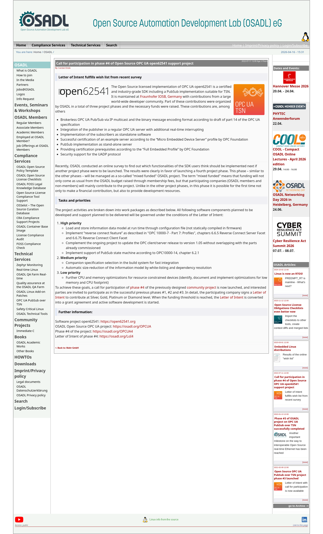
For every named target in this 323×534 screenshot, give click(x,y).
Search (21, 401)
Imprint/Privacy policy (262, 45)
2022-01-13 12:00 (281, 414)
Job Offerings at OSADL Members (32, 148)
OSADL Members (30, 117)
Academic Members (30, 132)
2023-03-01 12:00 (281, 342)
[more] (305, 295)
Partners (22, 85)
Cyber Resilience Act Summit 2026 (289, 241)
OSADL (48, 52)
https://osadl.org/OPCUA (132, 326)
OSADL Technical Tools (32, 314)
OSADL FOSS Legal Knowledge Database (31, 186)
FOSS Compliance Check (28, 246)
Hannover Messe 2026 (291, 84)
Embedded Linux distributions (285, 348)
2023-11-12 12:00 (281, 301)
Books (20, 337)
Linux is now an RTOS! (288, 273)
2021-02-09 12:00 (281, 467)
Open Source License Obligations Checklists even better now (288, 308)
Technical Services (23, 256)
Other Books (25, 351)
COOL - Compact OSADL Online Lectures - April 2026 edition (289, 154)
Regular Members (28, 123)
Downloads (25, 364)
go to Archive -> (298, 505)
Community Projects (25, 322)
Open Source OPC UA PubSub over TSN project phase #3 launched (290, 474)
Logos (20, 94)
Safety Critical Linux (30, 309)
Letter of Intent (231, 297)
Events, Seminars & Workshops (31, 107)
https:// (106, 321)
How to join (24, 75)
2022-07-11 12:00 (281, 373)
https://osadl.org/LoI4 (116, 336)
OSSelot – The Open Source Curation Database (30, 209)
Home (237, 45)
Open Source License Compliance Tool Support (31, 196)
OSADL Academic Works (28, 344)
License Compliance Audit (30, 237)
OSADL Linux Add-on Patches (30, 294)
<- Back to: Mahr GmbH (67, 347)
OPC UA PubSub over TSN (31, 302)
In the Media (25, 80)
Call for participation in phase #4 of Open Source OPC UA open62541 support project (290, 382)
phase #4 (137, 287)
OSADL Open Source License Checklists (30, 177)
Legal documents (28, 382)
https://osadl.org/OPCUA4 (113, 331)
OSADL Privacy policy (31, 395)
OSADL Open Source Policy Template (30, 169)
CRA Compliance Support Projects (28, 220)
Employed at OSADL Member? (30, 139)
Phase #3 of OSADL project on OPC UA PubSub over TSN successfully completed (289, 423)
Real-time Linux (27, 270)
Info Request (25, 99)
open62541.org (123, 321)
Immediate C (25, 331)
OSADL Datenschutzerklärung (31, 388)
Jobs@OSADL (25, 89)
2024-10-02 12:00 (281, 270)
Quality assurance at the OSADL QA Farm (30, 285)
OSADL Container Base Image (32, 228)
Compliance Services (25, 158)
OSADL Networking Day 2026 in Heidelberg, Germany (290, 198)
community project (201, 287)
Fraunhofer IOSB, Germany (161, 96)
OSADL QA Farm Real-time (31, 276)
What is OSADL (26, 70)
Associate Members (30, 127)
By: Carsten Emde (62, 68)
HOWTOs (23, 357)
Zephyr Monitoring (29, 265)
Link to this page (300, 525)
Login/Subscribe (295, 45)
